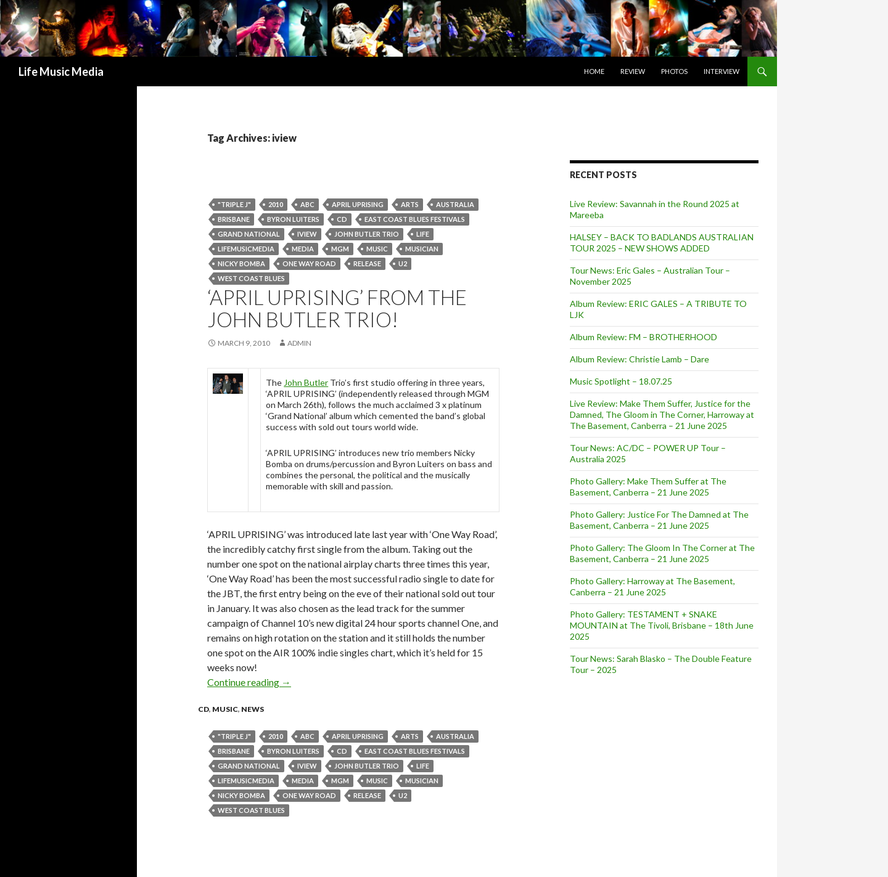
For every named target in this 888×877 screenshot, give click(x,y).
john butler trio (366, 234)
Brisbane (234, 219)
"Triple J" (234, 204)
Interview (721, 71)
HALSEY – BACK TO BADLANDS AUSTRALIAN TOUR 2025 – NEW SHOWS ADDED (662, 242)
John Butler (306, 382)
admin (299, 343)
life (422, 234)
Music (377, 249)
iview (307, 234)
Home (594, 71)
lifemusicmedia (246, 249)
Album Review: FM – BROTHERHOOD (643, 337)
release (367, 263)
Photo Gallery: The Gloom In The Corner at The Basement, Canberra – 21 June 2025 (662, 553)
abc (307, 204)
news (252, 709)
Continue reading (249, 682)
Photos (674, 71)
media (303, 249)
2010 (275, 204)
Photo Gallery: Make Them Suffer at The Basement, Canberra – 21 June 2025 (648, 486)
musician (421, 249)
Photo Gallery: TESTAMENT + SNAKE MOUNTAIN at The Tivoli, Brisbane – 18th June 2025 (662, 625)
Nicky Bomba (241, 263)
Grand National (249, 234)
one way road (309, 263)
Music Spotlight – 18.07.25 (621, 381)
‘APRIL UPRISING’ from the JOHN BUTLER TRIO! (337, 308)
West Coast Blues (251, 278)
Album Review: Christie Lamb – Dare (639, 359)
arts (410, 204)
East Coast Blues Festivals (414, 219)
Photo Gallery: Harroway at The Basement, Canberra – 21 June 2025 (652, 586)
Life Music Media (61, 71)
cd (342, 219)
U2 (402, 263)
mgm (340, 249)
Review (632, 71)
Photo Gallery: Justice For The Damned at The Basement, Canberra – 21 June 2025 (659, 520)
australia (455, 204)
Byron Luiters (293, 219)
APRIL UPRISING (358, 204)
